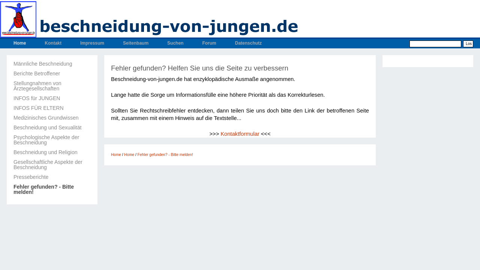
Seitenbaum (135, 43)
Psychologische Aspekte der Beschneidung (46, 140)
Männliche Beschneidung (43, 63)
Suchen (175, 43)
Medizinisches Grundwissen (46, 117)
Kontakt (53, 43)
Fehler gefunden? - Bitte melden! (44, 189)
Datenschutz (248, 43)
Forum (209, 43)
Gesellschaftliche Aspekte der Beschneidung (48, 164)
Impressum (92, 43)
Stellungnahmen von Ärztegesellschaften (38, 86)
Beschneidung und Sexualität (47, 127)
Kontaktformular (239, 134)
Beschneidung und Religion (45, 152)
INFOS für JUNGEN (37, 98)
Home (20, 43)
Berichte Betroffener (37, 73)
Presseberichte (31, 177)
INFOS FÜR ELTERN (39, 108)
